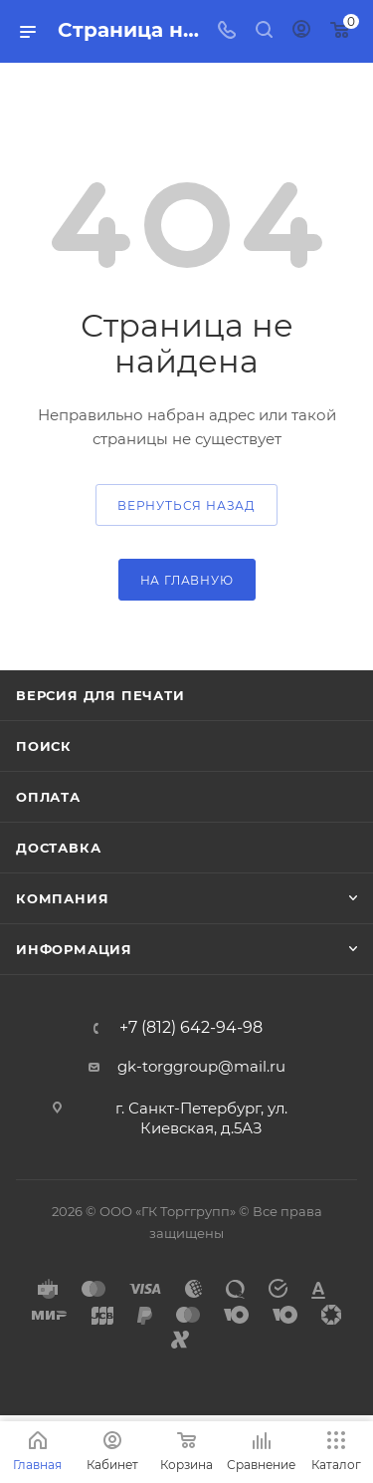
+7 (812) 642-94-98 (191, 1028)
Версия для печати (100, 695)
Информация (74, 949)
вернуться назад (186, 505)
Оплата (48, 797)
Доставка (58, 848)
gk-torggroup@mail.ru (201, 1066)
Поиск (44, 746)
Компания (62, 898)
